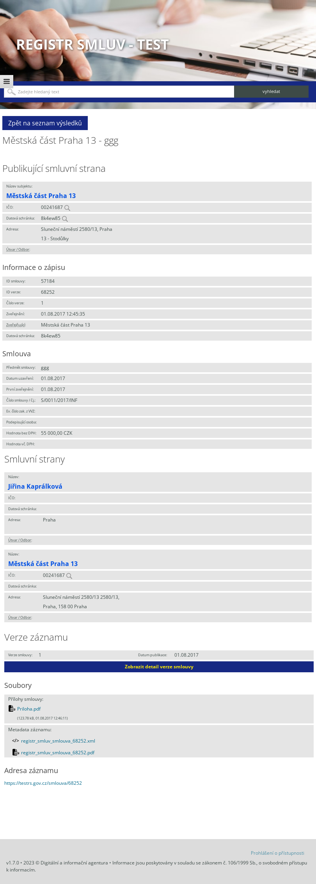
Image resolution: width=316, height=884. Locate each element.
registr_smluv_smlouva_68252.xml (58, 741)
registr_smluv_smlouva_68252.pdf (57, 752)
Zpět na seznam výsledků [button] (45, 123)
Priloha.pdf (29, 709)
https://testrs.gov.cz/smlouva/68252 (43, 783)
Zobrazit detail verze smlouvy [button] (159, 667)
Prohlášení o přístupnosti (277, 853)
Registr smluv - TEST (92, 44)
